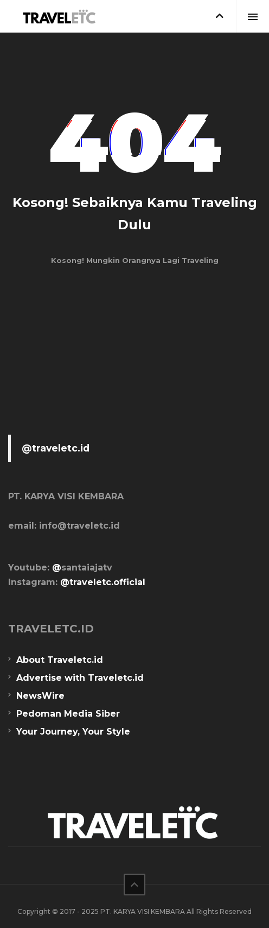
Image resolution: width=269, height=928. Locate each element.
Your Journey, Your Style (73, 731)
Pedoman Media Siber (68, 713)
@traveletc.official (102, 582)
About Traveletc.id (59, 660)
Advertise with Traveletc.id (80, 678)
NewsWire (40, 696)
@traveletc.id (55, 448)
